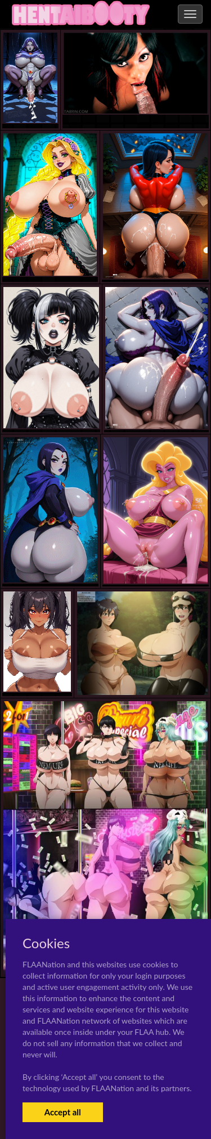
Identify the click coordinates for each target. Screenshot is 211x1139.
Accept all (62, 1112)
